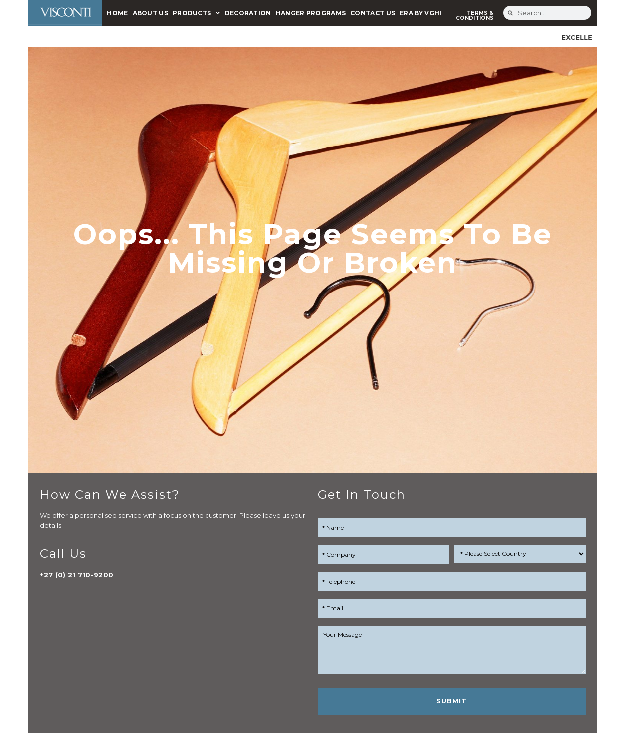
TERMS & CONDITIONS (474, 15)
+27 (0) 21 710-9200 (77, 575)
